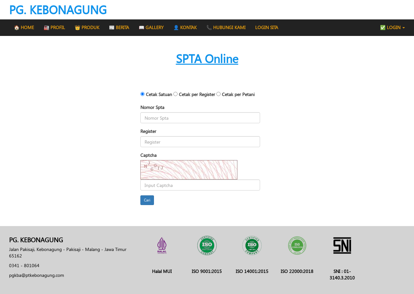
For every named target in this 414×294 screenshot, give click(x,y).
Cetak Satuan (159, 94)
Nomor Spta (152, 107)
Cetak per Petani (238, 94)
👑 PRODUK (87, 27)
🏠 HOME (24, 27)
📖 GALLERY (151, 27)
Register (148, 131)
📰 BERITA (119, 27)
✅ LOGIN (392, 27)
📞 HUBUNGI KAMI (225, 27)
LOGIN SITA (266, 27)
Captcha (148, 155)
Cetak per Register (197, 94)
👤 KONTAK (185, 27)
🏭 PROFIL (54, 27)
